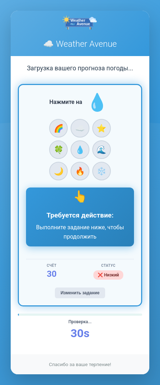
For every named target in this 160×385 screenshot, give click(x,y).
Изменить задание (80, 292)
